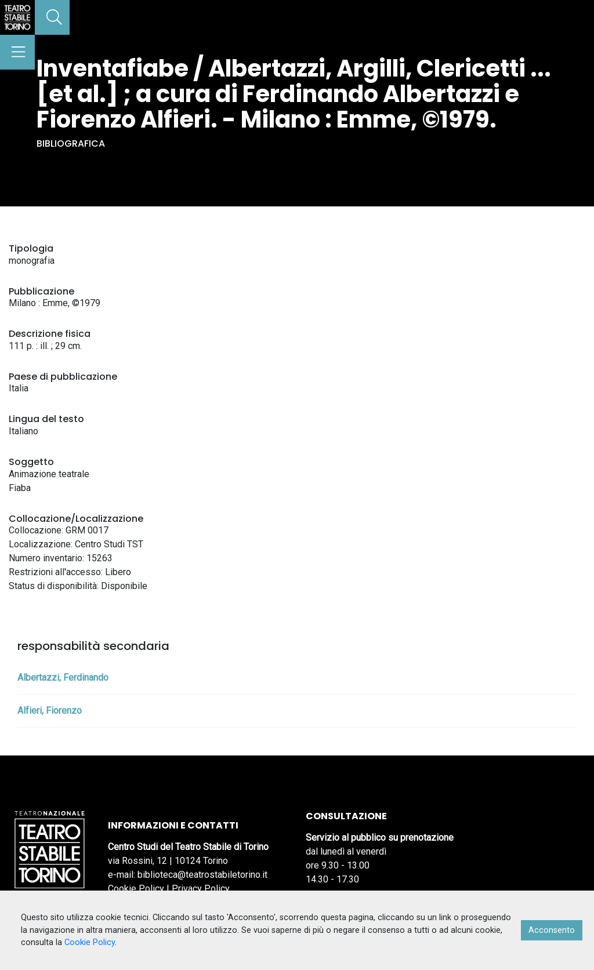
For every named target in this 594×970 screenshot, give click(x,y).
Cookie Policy (136, 888)
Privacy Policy (201, 888)
